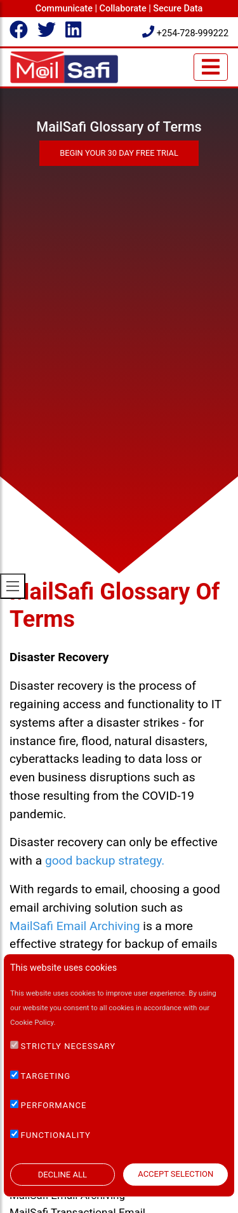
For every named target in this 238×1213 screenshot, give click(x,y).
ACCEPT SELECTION (175, 1174)
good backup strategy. (104, 860)
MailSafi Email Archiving (75, 926)
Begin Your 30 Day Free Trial (119, 153)
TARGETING (46, 1076)
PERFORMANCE (54, 1105)
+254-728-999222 (185, 33)
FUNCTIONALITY (56, 1135)
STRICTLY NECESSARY (68, 1046)
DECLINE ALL (62, 1174)
